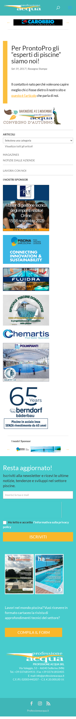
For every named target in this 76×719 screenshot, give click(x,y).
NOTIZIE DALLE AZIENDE (19, 160)
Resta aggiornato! (27, 468)
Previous (9, 22)
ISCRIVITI (38, 536)
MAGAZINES (11, 154)
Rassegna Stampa (37, 68)
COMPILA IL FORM (34, 632)
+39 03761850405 (53, 671)
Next (67, 22)
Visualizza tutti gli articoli (19, 146)
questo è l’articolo (23, 96)
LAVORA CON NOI (14, 170)
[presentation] (32, 509)
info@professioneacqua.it (50, 675)
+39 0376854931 (24, 671)
